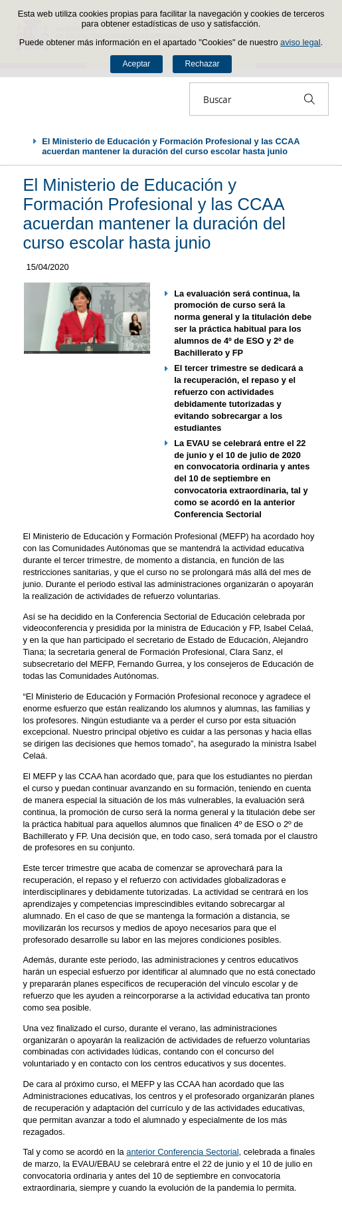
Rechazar (202, 63)
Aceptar (136, 63)
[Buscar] (309, 99)
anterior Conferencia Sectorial (182, 1152)
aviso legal (300, 42)
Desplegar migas (21, 141)
